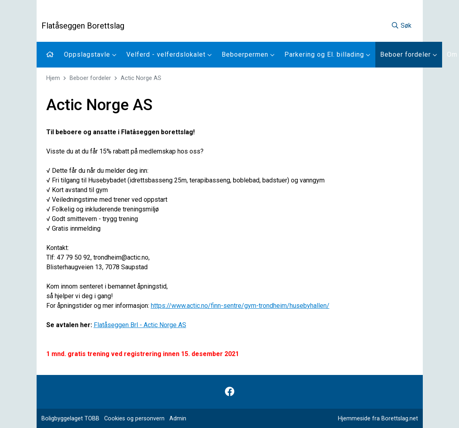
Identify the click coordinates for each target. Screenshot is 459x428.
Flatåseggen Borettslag (82, 26)
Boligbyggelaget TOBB (70, 418)
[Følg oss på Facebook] (230, 391)
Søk (401, 25)
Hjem (53, 78)
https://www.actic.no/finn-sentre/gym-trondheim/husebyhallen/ (240, 305)
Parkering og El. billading (327, 54)
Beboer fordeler (408, 54)
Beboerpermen (248, 54)
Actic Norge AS (141, 78)
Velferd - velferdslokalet (169, 54)
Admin (177, 418)
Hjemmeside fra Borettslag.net (378, 418)
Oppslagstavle (90, 54)
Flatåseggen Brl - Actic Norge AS (140, 325)
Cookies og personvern (134, 418)
